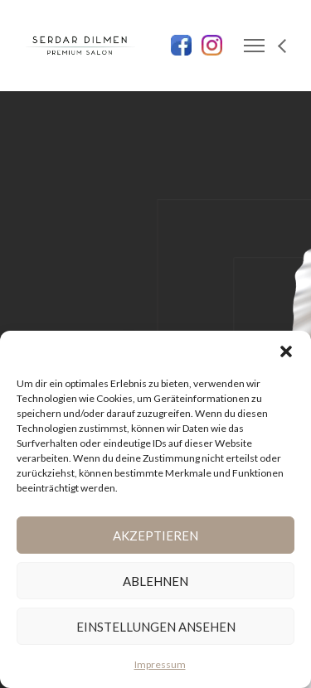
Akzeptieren (155, 535)
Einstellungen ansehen (156, 626)
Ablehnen (155, 581)
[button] (286, 351)
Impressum (160, 664)
